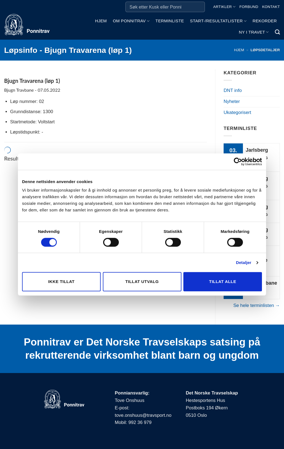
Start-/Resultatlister (218, 21)
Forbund (248, 7)
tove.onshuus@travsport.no (143, 415)
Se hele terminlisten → (256, 305)
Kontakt (271, 7)
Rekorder (265, 20)
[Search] (277, 32)
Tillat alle (222, 281)
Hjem (101, 20)
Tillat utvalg (142, 281)
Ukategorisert (237, 112)
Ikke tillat (61, 281)
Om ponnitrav (131, 21)
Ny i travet (254, 32)
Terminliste (170, 20)
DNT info (233, 90)
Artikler (224, 6)
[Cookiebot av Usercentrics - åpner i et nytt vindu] (238, 161)
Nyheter (232, 101)
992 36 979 (140, 422)
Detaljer (243, 262)
